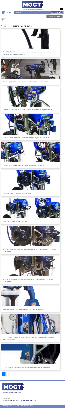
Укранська (18, 12)
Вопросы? (56, 12)
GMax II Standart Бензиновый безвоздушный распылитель (24, 165)
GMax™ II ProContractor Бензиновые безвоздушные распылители (27, 138)
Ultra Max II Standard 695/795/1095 (15, 221)
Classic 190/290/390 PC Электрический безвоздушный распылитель (28, 110)
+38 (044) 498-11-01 (29, 400)
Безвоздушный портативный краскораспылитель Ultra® (23, 309)
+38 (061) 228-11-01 (16, 400)
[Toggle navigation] (62, 8)
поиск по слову (54, 16)
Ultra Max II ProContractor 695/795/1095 (17, 193)
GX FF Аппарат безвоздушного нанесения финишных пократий (26, 367)
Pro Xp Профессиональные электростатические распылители (26, 82)
